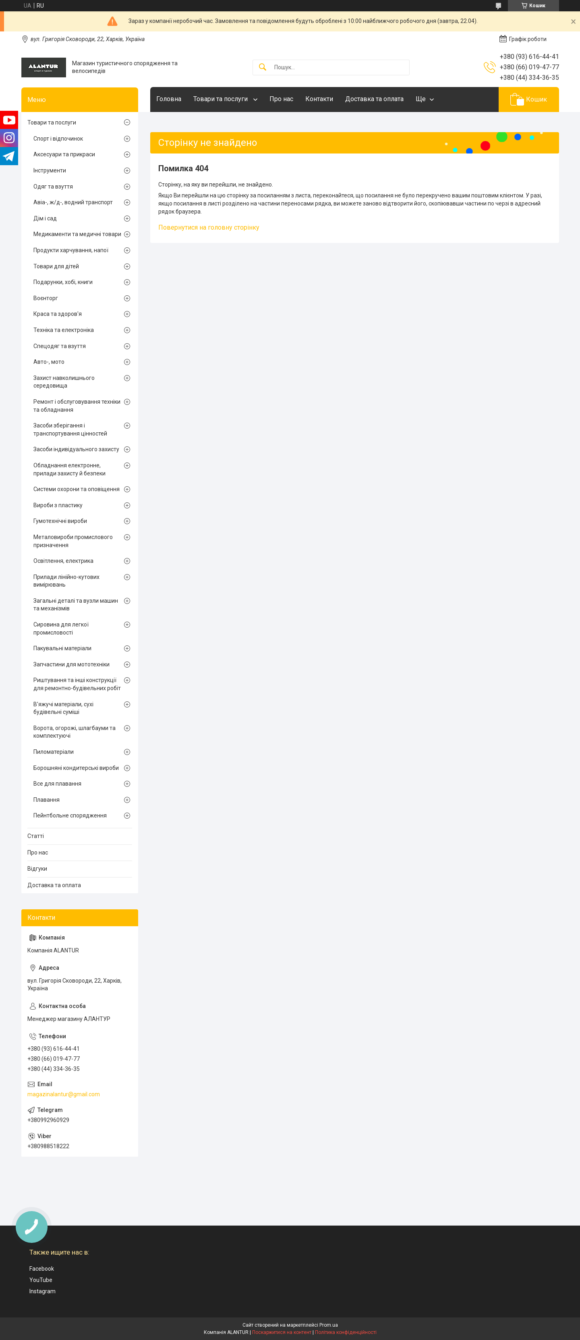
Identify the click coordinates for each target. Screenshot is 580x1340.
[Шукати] (262, 67)
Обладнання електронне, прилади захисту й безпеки (69, 469)
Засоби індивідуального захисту (76, 449)
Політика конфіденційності (346, 1332)
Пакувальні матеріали (62, 648)
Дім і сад (45, 218)
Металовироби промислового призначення (73, 541)
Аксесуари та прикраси (64, 154)
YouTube (40, 1280)
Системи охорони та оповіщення (76, 489)
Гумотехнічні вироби (60, 521)
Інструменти (49, 170)
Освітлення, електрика (63, 561)
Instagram (42, 1291)
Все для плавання (57, 783)
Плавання (46, 800)
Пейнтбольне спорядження (70, 815)
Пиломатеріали (53, 752)
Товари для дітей (56, 266)
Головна (168, 99)
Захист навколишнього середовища (64, 382)
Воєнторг (45, 298)
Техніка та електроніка (63, 330)
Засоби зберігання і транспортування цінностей (70, 429)
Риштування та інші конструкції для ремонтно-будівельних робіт (77, 684)
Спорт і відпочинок (58, 138)
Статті (35, 836)
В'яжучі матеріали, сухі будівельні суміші (63, 708)
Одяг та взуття (53, 186)
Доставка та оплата (374, 99)
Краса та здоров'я (57, 314)
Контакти (319, 99)
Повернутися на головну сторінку (208, 227)
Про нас (281, 99)
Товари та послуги (221, 99)
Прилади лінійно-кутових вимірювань (66, 581)
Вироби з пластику (58, 505)
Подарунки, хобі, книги (63, 282)
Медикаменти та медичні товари (77, 234)
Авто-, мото (48, 362)
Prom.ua (328, 1325)
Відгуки (37, 868)
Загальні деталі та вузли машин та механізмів (75, 604)
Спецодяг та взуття (59, 346)
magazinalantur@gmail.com (63, 1094)
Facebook (41, 1268)
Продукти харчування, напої (70, 250)
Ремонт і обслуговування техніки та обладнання (76, 405)
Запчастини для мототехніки (71, 664)
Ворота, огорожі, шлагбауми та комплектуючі (74, 732)
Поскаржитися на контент (281, 1332)
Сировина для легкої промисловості (61, 628)
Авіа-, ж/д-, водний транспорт (73, 202)
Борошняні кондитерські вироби (76, 768)
